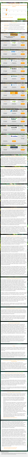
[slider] (6, 10)
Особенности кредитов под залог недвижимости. (10, 417)
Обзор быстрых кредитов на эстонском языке (10, 447)
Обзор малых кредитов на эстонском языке (10, 448)
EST (1, 1)
